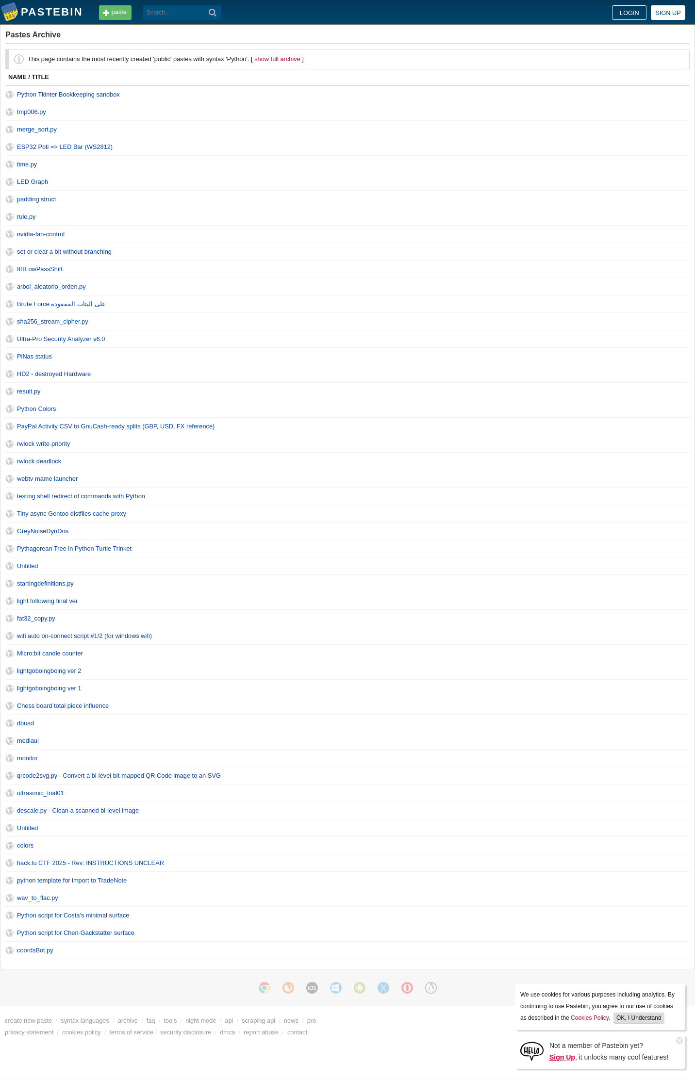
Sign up (668, 12)
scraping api (258, 1020)
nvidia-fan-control (41, 234)
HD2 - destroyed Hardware (54, 373)
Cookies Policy (590, 1017)
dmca (227, 1032)
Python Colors (36, 408)
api (229, 1020)
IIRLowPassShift (40, 269)
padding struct (36, 199)
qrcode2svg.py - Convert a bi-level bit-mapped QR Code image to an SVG (119, 775)
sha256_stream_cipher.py (52, 321)
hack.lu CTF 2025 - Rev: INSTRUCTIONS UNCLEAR (90, 862)
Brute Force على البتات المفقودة (61, 304)
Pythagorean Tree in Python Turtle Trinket (74, 548)
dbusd (25, 723)
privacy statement (29, 1032)
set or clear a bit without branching (64, 251)
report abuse (261, 1032)
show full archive (277, 59)
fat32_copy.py (36, 618)
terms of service (131, 1032)
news (291, 1020)
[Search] (213, 12)
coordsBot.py (35, 950)
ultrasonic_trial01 (40, 793)
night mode (200, 1020)
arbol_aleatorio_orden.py (51, 286)
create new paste (28, 1020)
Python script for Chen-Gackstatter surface (75, 932)
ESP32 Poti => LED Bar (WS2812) (65, 146)
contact (297, 1032)
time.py (27, 164)
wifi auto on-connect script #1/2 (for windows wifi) (84, 635)
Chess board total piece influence (63, 705)
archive (128, 1020)
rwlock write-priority (43, 443)
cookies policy (81, 1032)
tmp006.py (31, 111)
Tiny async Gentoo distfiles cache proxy (71, 513)
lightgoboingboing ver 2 (49, 670)
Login (629, 12)
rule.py (26, 216)
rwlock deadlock (39, 461)
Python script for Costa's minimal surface (73, 915)
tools (170, 1020)
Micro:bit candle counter (50, 653)
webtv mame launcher (47, 478)
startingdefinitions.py (45, 583)
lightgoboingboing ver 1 (49, 688)
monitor (27, 758)
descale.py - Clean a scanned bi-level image (78, 810)
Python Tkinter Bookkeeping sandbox (68, 94)
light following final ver (47, 601)
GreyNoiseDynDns (42, 531)
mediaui (28, 740)
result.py (28, 391)
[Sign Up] (532, 1050)
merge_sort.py (37, 129)
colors (25, 845)
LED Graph (32, 181)
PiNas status (34, 356)
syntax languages (85, 1020)
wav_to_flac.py (37, 897)
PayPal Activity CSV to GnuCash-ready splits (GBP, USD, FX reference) (116, 426)
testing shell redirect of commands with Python (81, 496)
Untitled (27, 566)
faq (151, 1020)
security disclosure (185, 1032)
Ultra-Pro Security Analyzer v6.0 (61, 339)
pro (311, 1020)
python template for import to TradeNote (72, 880)
